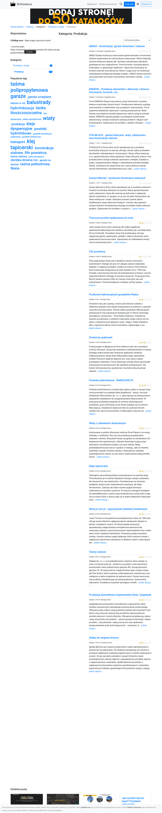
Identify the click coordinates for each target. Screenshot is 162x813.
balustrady (39, 102)
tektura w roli (18, 103)
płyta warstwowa (36, 156)
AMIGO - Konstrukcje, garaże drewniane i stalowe (117, 46)
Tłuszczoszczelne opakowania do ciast (111, 217)
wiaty (49, 118)
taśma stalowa (19, 156)
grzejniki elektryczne (31, 137)
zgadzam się (85, 807)
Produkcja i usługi (56, 27)
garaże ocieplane (40, 97)
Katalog (29, 27)
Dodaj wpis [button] (129, 4)
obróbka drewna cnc (25, 160)
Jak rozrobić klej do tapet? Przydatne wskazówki (133, 801)
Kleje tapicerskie (98, 466)
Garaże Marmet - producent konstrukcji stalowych (117, 178)
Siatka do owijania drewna (104, 637)
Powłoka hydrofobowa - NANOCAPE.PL (111, 380)
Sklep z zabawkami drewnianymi (107, 423)
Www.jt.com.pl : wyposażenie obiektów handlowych (118, 509)
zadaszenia (16, 137)
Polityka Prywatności (134, 807)
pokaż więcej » (140, 169)
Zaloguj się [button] (146, 4)
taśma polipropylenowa (30, 87)
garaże (19, 96)
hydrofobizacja (23, 108)
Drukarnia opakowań (100, 337)
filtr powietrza (36, 153)
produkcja (18, 124)
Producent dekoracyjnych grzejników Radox (113, 294)
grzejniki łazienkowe (42, 134)
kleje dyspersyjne (23, 126)
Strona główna (17, 27)
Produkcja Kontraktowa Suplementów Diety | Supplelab (120, 594)
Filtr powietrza (97, 251)
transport (18, 142)
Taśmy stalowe (97, 551)
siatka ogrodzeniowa (32, 119)
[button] (121, 4)
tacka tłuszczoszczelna (28, 110)
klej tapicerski (23, 144)
